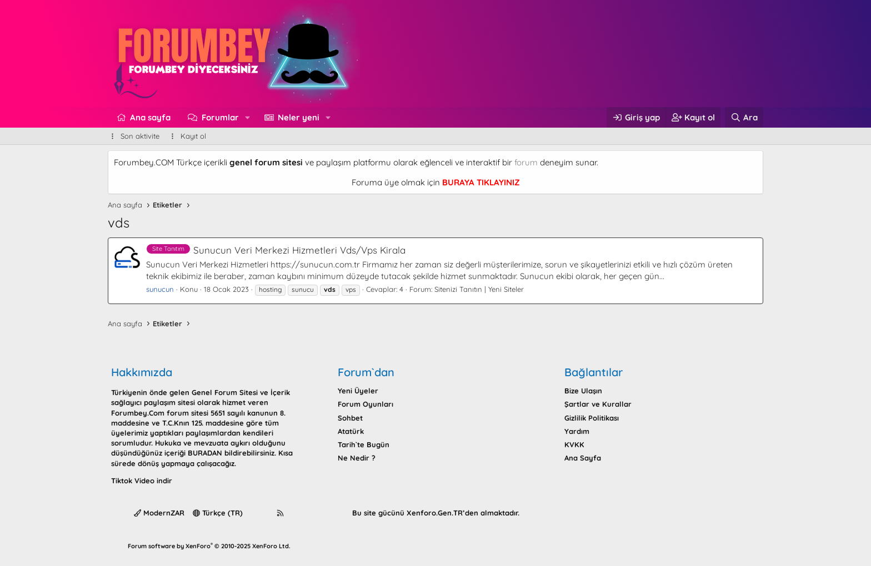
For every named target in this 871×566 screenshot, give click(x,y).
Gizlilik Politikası (591, 417)
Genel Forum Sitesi (225, 392)
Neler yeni (298, 117)
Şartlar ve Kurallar (598, 404)
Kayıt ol (193, 136)
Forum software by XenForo (209, 546)
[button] (247, 117)
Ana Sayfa (582, 457)
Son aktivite (140, 136)
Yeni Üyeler (358, 390)
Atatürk (351, 431)
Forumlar (220, 117)
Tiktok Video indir (141, 480)
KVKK (574, 444)
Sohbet (350, 417)
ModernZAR (159, 512)
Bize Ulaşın (583, 390)
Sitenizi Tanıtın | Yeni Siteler (479, 289)
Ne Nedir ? (357, 457)
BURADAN (205, 452)
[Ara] (744, 117)
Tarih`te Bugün (363, 444)
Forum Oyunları (365, 404)
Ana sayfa (150, 117)
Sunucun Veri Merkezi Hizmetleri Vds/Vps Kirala (276, 250)
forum (526, 162)
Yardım (576, 431)
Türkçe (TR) (218, 512)
